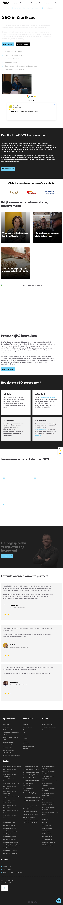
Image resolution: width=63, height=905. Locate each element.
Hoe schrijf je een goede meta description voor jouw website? (46, 481)
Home (15, 3)
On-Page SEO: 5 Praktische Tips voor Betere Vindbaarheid (14, 507)
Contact (58, 3)
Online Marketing (17, 8)
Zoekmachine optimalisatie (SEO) (33, 8)
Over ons (48, 3)
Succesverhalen (36, 3)
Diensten (24, 3)
